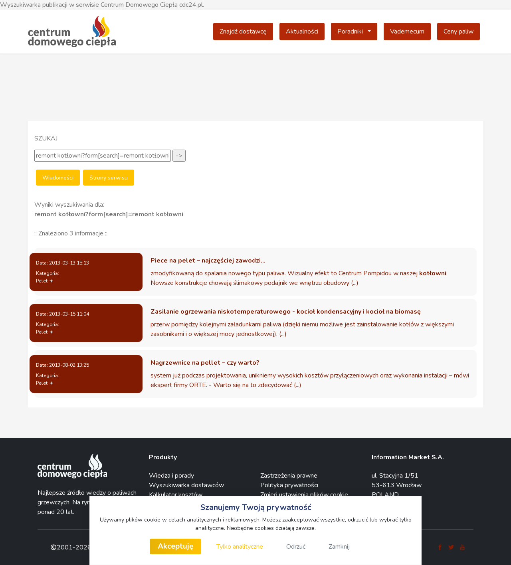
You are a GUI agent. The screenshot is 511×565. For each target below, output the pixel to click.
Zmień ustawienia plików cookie (304, 494)
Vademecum (407, 31)
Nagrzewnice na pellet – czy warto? (205, 362)
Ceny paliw (458, 31)
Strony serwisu (108, 178)
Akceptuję (175, 546)
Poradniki (357, 31)
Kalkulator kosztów (175, 494)
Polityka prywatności (289, 485)
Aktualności (302, 31)
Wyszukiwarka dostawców (186, 485)
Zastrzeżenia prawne (288, 475)
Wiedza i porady (171, 475)
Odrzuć (295, 546)
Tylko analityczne (239, 546)
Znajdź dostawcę (243, 31)
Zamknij (339, 546)
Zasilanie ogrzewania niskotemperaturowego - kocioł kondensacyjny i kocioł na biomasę (286, 311)
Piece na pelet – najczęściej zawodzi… (208, 260)
